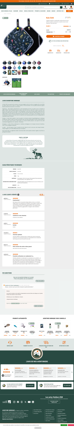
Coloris (47, 30)
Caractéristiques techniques (23, 94)
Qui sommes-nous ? (37, 409)
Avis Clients (37, 94)
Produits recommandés (64, 94)
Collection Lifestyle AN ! (62, 421)
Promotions (60, 411)
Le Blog (7, 402)
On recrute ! (36, 413)
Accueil (5, 13)
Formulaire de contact (50, 409)
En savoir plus (30, 385)
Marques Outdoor (61, 409)
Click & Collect (48, 415)
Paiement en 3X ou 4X (27, 345)
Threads (21, 402)
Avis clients (48, 420)
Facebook (17, 402)
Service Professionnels (50, 418)
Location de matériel (50, 417)
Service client (10, 345)
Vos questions (51, 94)
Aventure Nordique (8, 410)
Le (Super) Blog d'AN (38, 411)
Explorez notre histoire (7, 419)
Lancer (61, 7)
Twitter (25, 402)
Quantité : (69, 29)
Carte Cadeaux (60, 420)
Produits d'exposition (62, 418)
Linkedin (33, 402)
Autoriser (24, 73)
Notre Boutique (49, 413)
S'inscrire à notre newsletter (54, 402)
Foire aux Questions (50, 411)
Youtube (29, 402)
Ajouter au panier (59, 36)
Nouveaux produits (61, 413)
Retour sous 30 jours (64, 345)
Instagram (14, 402)
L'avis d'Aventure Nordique (9, 94)
